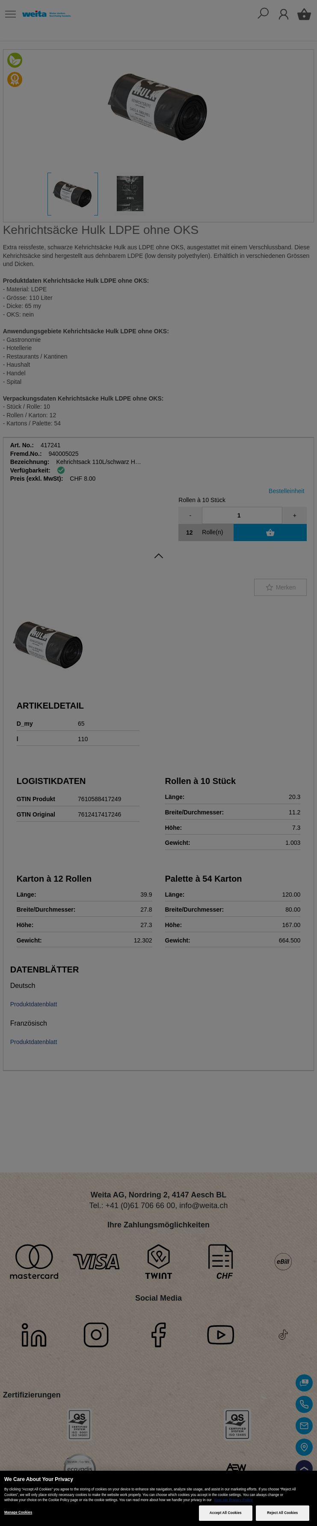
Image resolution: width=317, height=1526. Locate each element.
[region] (158, 1498)
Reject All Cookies (282, 1513)
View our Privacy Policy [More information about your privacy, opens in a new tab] (233, 1500)
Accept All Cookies (226, 1513)
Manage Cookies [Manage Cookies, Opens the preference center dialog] (18, 1512)
